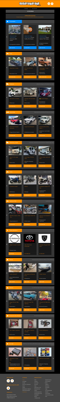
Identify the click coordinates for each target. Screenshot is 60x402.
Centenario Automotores (42, 102)
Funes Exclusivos (43, 306)
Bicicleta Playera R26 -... (30, 358)
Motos (35, 385)
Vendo (26, 191)
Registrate (34, 8)
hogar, (39, 343)
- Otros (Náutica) (47, 381)
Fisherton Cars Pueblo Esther (44, 131)
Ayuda (23, 385)
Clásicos (35, 390)
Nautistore (27, 278)
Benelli (26, 186)
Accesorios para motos (48, 315)
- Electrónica (47, 385)
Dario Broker (42, 278)
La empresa (24, 381)
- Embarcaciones (37, 397)
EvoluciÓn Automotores (42, 73)
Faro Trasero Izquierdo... (15, 330)
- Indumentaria (47, 393)
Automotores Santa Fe (30, 73)
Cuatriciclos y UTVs (37, 387)
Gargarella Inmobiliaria (15, 44)
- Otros (46, 396)
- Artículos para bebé (48, 390)
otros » (52, 344)
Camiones (36, 384)
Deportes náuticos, (43, 259)
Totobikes (27, 365)
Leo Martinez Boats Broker (14, 278)
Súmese (23, 382)
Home (23, 379)
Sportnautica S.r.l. (14, 221)
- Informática (47, 387)
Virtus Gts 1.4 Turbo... (14, 68)
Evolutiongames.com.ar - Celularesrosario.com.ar (15, 364)
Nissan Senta (13, 250)
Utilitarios (36, 381)
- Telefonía (46, 384)
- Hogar (46, 388)
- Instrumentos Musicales (49, 394)
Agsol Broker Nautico (15, 132)
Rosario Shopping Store (29, 162)
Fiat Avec (12, 102)
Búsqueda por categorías (26, 388)
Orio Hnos (27, 102)
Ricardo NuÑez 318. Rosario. (29, 37)
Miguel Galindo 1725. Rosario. (44, 37)
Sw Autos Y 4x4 (13, 73)
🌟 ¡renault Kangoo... (44, 98)
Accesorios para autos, (39, 315)
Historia (23, 387)
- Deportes (46, 391)
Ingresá (26, 8)
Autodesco (12, 306)
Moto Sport (27, 221)
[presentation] (7, 37)
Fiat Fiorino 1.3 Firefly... (15, 98)
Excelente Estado (14, 186)
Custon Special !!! (13, 274)
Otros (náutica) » (50, 259)
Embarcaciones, (35, 259)
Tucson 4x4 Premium (29, 126)
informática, (35, 343)
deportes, (46, 343)
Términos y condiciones (26, 384)
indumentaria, (51, 343)
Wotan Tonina (42, 274)
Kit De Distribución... (44, 330)
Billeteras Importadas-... (44, 358)
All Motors (12, 191)
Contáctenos (24, 391)
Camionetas (36, 382)
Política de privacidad (26, 390)
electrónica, (30, 343)
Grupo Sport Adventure (42, 191)
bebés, (42, 343)
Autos (35, 379)
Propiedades (36, 394)
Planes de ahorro (37, 388)
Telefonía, (25, 343)
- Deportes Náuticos (48, 379)
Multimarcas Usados (29, 132)
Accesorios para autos (38, 391)
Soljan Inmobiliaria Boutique (43, 44)
